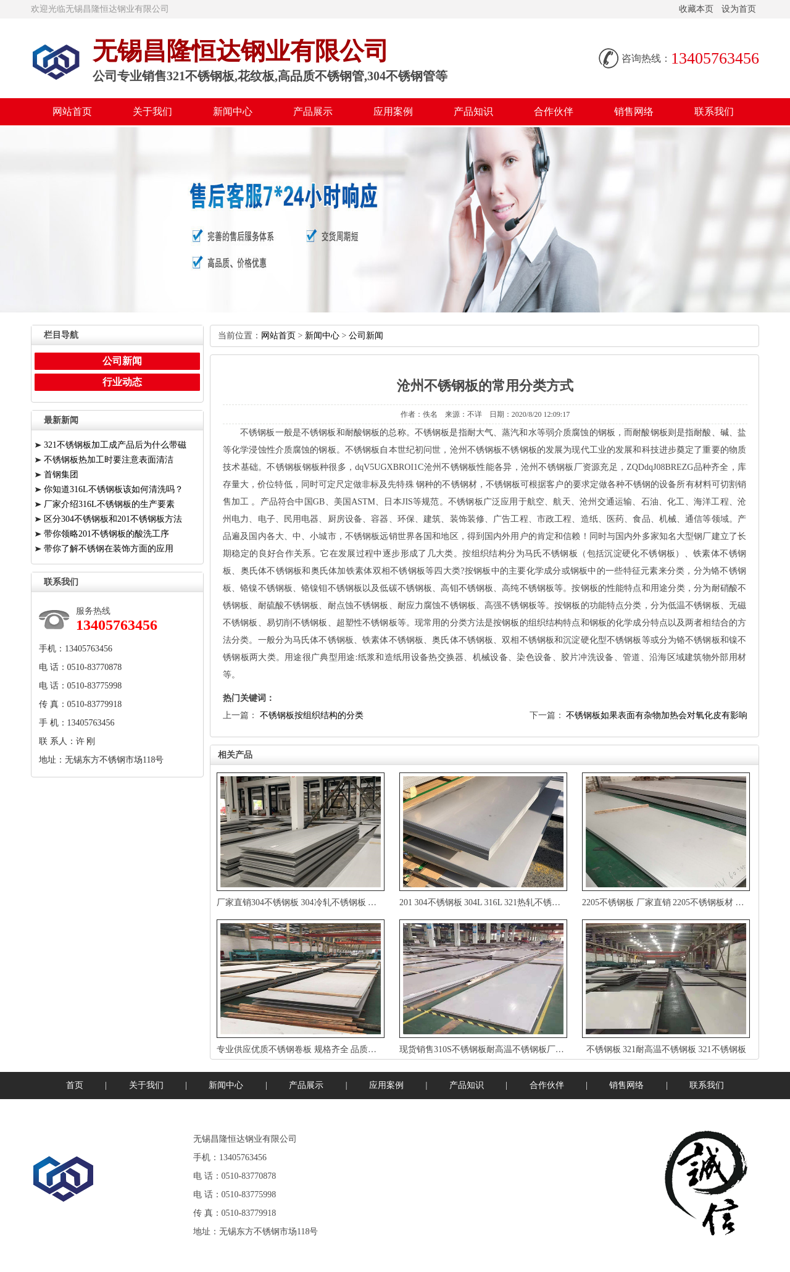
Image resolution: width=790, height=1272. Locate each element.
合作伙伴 (553, 111)
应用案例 (393, 111)
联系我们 (714, 111)
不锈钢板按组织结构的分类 (312, 715)
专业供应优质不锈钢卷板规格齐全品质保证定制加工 (318, 1049)
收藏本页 (696, 9)
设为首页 (738, 9)
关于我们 (152, 111)
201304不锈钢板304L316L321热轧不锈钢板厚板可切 (502, 902)
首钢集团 (61, 474)
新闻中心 (232, 111)
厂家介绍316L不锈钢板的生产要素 (109, 504)
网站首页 (72, 111)
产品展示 (313, 111)
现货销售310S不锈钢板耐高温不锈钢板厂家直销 (490, 1049)
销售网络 (634, 111)
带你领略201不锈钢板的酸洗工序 (106, 533)
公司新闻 (366, 335)
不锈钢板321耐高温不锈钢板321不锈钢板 (666, 1049)
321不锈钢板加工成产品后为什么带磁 (115, 445)
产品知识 (473, 111)
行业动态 (122, 382)
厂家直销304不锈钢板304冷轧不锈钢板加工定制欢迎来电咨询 (337, 902)
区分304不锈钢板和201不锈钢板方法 (113, 519)
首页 (74, 1085)
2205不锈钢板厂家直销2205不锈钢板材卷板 (667, 902)
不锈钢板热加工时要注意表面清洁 (108, 459)
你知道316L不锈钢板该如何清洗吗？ (113, 489)
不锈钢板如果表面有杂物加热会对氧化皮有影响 (656, 715)
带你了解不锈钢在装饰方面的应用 (108, 548)
